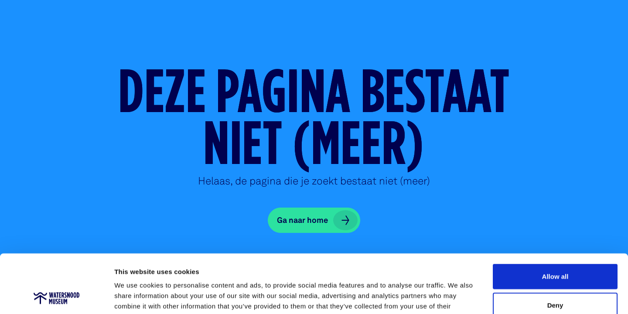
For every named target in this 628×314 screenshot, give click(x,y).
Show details (457, 296)
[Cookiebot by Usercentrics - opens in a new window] (56, 297)
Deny (555, 250)
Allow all (555, 221)
